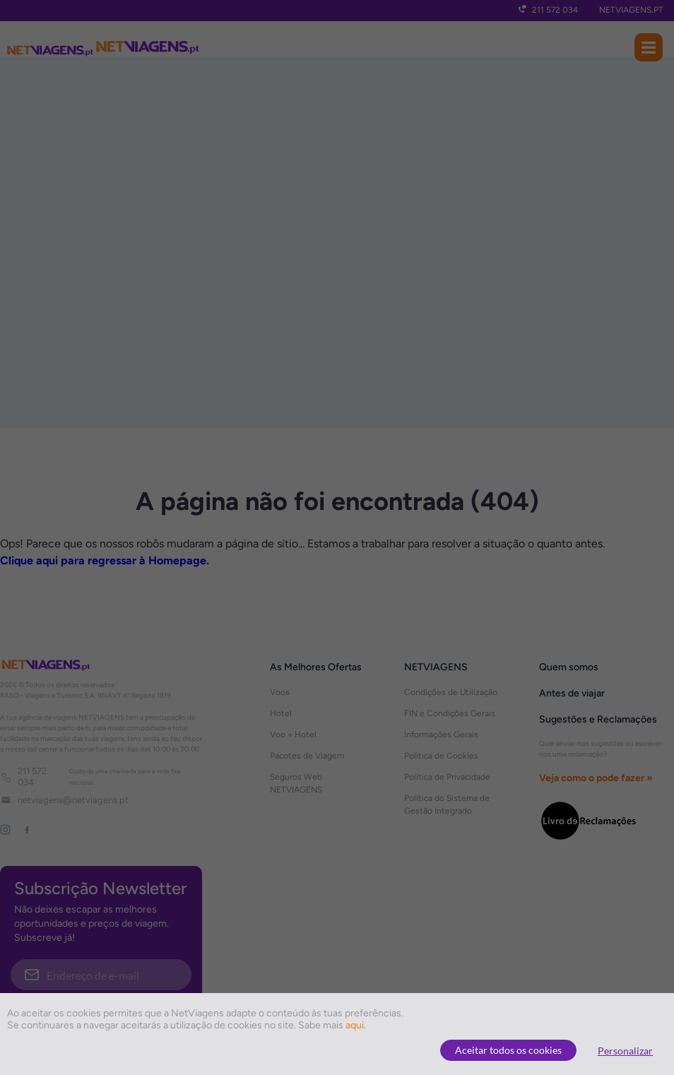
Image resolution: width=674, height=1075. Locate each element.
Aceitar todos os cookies (508, 1050)
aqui (354, 1025)
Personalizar (625, 1051)
